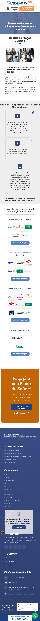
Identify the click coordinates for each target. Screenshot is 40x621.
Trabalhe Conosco (9, 561)
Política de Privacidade (21, 524)
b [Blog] (24, 547)
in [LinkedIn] (19, 547)
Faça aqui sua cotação (21, 407)
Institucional (7, 558)
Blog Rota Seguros (9, 565)
